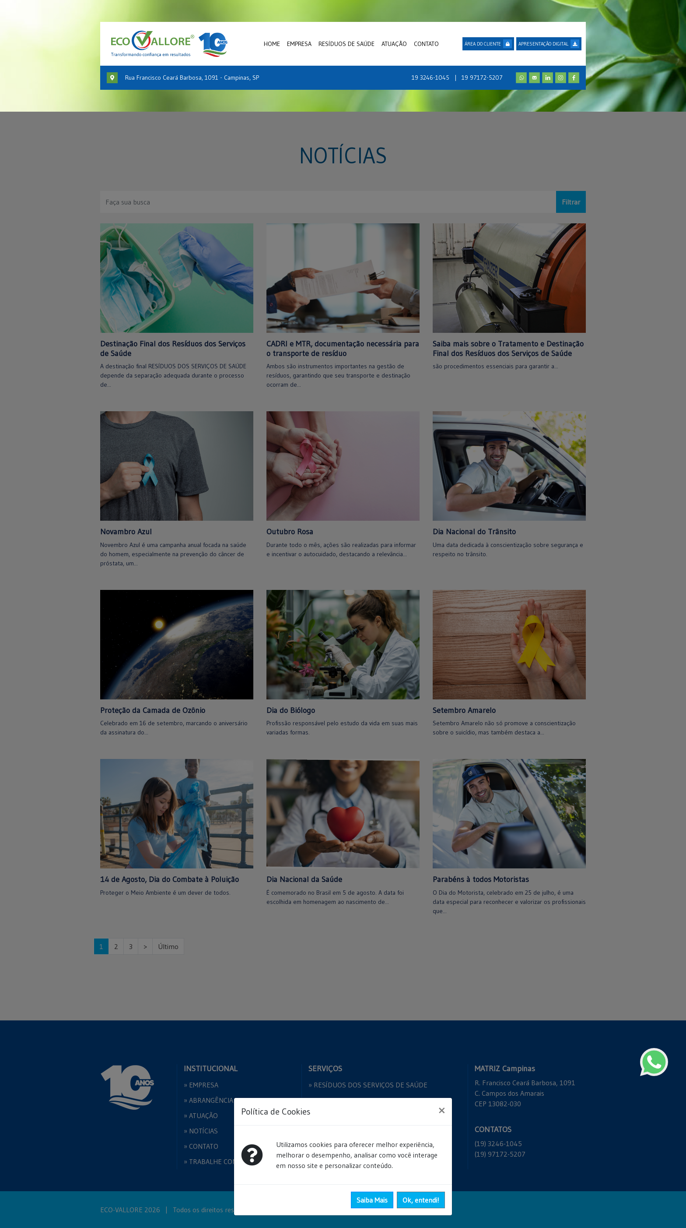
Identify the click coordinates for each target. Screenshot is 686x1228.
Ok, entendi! (420, 1200)
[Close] (441, 1110)
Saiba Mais (372, 1200)
